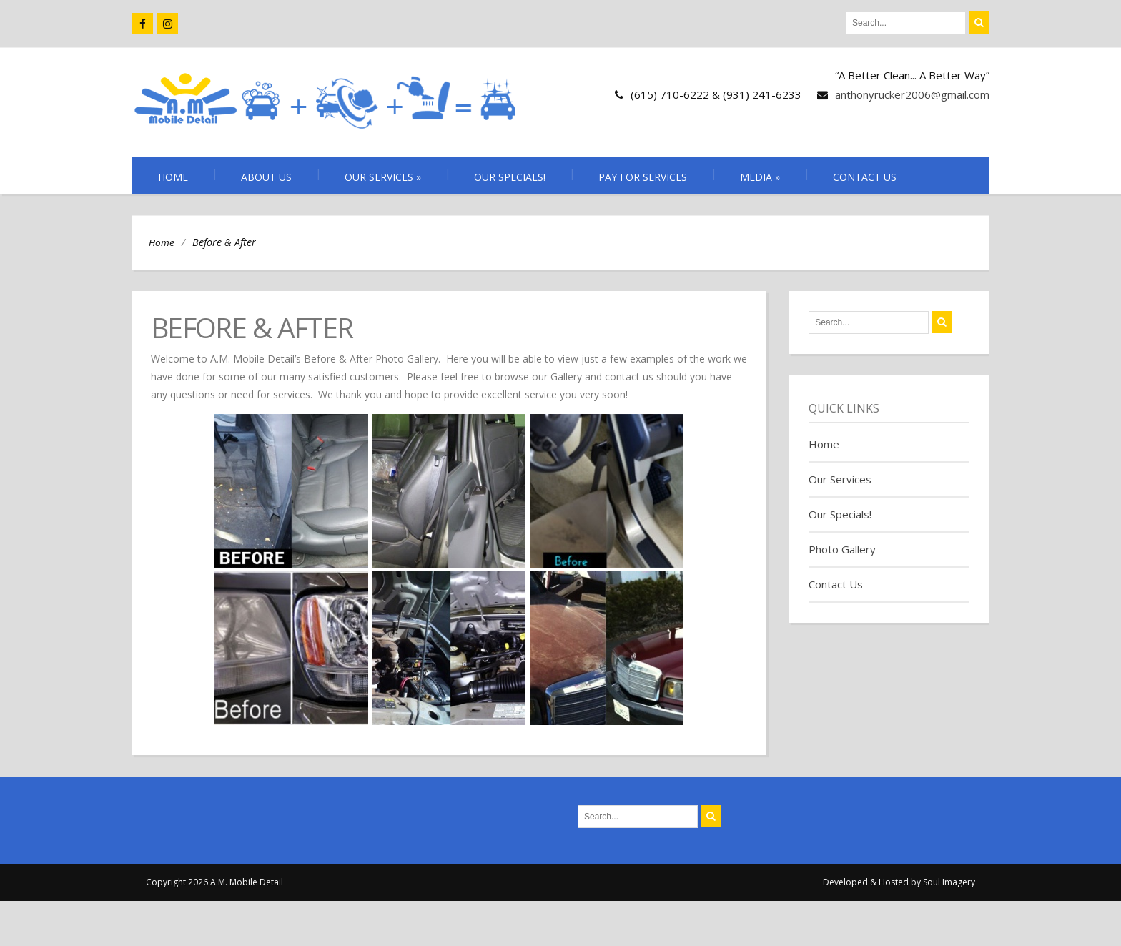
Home (173, 177)
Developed (845, 882)
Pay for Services (642, 177)
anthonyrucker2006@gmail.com (912, 94)
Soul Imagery (949, 882)
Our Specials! (509, 177)
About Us (266, 177)
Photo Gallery (842, 549)
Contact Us (865, 177)
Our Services (383, 177)
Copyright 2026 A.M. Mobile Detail (214, 882)
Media (760, 177)
